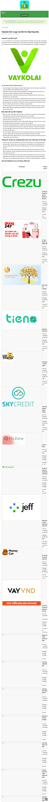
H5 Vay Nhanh (24, 15)
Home (3, 27)
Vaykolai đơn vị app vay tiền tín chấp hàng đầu (20, 32)
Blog (7, 27)
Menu (4, 12)
